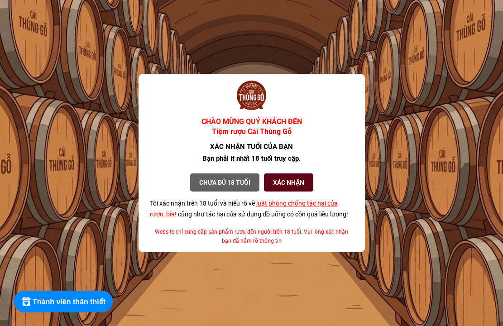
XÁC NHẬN (288, 182)
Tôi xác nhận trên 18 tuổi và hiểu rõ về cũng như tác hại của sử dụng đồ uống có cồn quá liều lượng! (249, 209)
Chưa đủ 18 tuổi (224, 182)
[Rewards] (63, 301)
